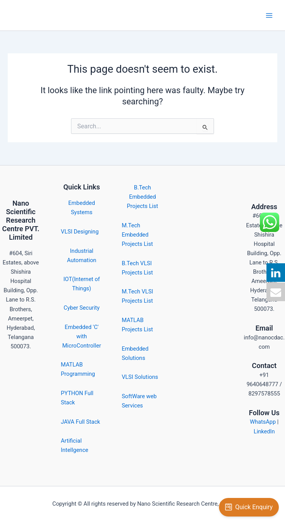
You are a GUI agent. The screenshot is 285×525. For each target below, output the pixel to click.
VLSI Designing (80, 231)
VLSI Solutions (140, 376)
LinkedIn (264, 431)
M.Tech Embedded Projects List (137, 234)
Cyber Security (82, 307)
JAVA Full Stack (80, 421)
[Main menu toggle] (269, 15)
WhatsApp (263, 421)
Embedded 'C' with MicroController (81, 336)
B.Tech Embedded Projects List (142, 197)
